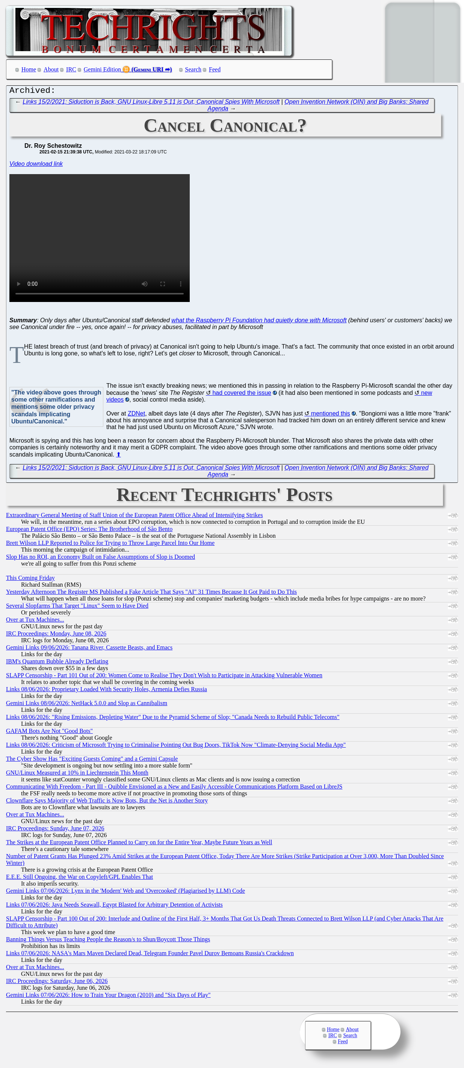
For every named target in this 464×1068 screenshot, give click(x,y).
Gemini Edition (102, 69)
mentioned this (330, 415)
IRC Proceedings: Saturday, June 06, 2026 (56, 983)
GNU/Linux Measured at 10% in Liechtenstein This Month (77, 774)
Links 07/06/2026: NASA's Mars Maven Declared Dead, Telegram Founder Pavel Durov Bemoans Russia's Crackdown (150, 955)
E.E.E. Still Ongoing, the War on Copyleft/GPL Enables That (79, 878)
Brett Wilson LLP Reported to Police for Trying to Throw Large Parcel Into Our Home (110, 545)
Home (28, 69)
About (51, 69)
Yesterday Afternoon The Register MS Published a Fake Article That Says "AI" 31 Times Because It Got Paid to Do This (151, 593)
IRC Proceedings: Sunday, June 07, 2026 (55, 830)
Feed (215, 69)
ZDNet (136, 415)
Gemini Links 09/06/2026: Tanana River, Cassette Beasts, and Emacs (89, 649)
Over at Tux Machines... (35, 621)
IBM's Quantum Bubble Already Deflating (57, 663)
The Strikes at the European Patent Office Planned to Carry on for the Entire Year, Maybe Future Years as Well (139, 844)
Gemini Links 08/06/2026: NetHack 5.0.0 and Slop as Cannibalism (86, 705)
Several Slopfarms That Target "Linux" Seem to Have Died (77, 607)
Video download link (36, 165)
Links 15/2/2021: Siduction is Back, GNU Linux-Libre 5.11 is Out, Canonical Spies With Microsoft (151, 103)
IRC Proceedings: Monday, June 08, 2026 (56, 635)
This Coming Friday (30, 579)
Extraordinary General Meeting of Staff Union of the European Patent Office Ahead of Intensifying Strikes (134, 517)
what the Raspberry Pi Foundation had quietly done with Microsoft (258, 322)
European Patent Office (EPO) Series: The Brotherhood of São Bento (89, 531)
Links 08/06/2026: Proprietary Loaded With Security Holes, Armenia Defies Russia (106, 691)
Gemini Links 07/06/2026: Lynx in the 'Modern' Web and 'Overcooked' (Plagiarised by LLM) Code (125, 892)
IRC (71, 69)
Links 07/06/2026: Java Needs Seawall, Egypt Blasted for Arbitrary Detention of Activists (114, 906)
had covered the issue (241, 394)
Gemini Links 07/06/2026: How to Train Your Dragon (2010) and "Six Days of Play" (108, 997)
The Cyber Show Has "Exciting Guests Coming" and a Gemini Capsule (92, 760)
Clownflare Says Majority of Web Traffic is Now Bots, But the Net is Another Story (107, 802)
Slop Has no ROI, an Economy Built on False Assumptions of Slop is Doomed (100, 558)
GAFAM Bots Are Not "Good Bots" (49, 733)
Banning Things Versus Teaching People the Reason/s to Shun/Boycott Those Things (108, 941)
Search (193, 69)
